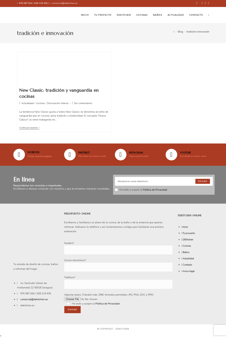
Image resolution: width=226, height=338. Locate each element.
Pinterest (84, 152)
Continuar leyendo (29, 128)
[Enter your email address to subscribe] (164, 181)
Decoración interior (58, 103)
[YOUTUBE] (171, 154)
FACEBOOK (33, 152)
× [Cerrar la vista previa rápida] (0, 335)
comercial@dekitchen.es (64, 3)
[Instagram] (120, 154)
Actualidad (27, 103)
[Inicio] (173, 31)
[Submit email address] (202, 181)
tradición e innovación (198, 31)
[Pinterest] (70, 154)
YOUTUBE (185, 152)
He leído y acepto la (141, 189)
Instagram (136, 152)
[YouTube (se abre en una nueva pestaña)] (208, 3)
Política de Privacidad (155, 189)
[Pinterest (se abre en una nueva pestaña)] (202, 3)
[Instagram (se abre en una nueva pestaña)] (205, 3)
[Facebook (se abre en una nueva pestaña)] (196, 3)
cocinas (40, 103)
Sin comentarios (83, 103)
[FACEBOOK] (19, 154)
